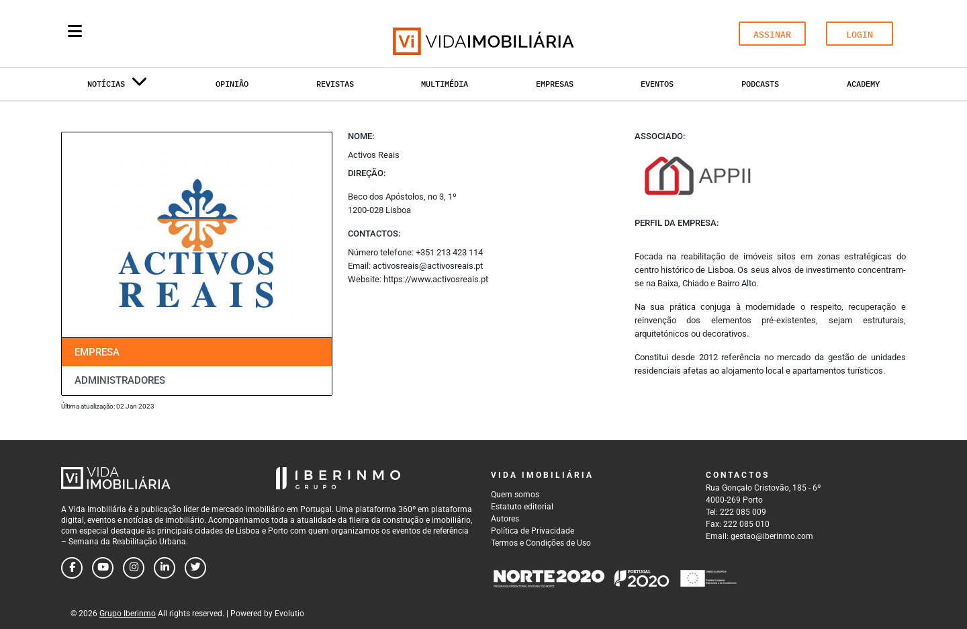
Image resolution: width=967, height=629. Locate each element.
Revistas (335, 84)
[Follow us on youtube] (102, 568)
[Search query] (153, 33)
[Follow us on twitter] (195, 568)
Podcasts (760, 84)
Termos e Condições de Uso (541, 543)
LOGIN (859, 34)
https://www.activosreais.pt (435, 279)
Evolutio (289, 613)
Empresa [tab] (97, 352)
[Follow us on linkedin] (164, 568)
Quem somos (515, 494)
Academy (863, 84)
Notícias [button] (117, 86)
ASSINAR (772, 34)
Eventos (657, 84)
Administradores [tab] (120, 380)
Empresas (554, 84)
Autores (505, 518)
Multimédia (444, 84)
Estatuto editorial (522, 506)
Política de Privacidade (532, 531)
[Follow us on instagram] (133, 568)
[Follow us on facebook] (72, 568)
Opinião (232, 84)
